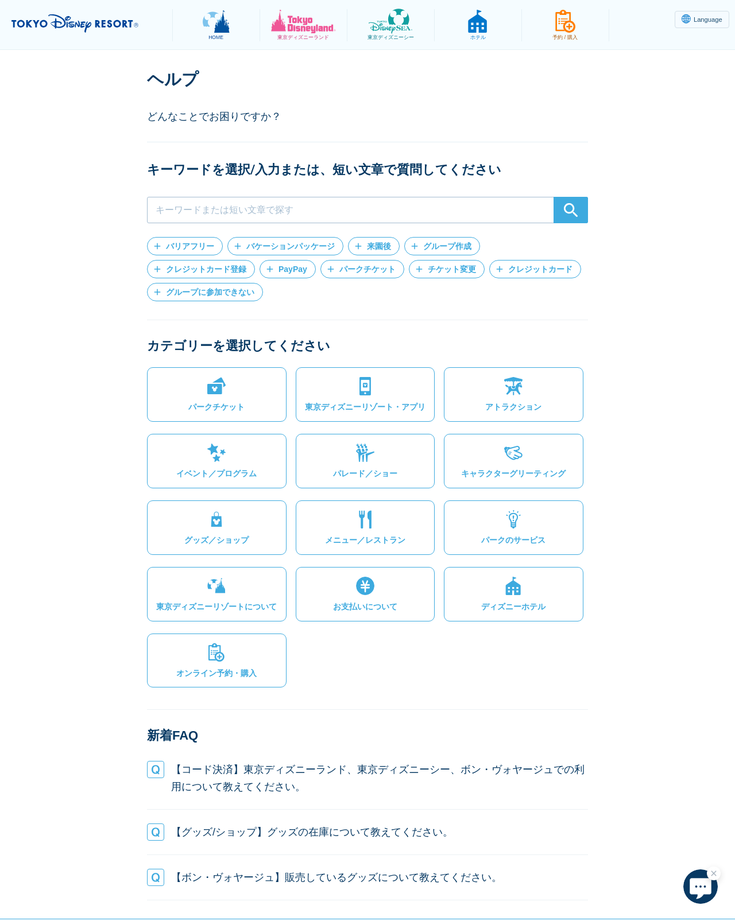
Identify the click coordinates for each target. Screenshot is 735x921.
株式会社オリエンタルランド (556, 884)
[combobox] (367, 210)
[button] (185, 246)
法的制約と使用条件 (279, 884)
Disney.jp (644, 884)
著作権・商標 (460, 884)
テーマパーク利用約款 (375, 884)
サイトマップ (98, 884)
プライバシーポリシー (182, 884)
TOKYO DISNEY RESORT (85, 23)
